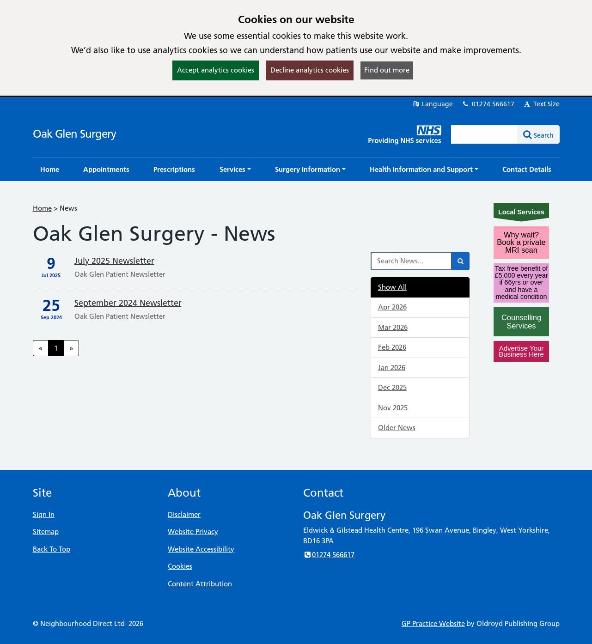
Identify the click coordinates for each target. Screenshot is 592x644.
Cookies (180, 566)
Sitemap (46, 531)
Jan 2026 (391, 367)
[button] (235, 169)
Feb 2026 (392, 347)
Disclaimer (184, 514)
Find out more (386, 70)
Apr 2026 (392, 307)
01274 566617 (488, 104)
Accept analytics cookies (215, 70)
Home (42, 208)
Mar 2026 (393, 327)
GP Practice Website (433, 623)
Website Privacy (193, 531)
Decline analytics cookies (309, 70)
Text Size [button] (541, 104)
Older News (396, 427)
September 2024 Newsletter (128, 303)
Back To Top (51, 549)
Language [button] (432, 104)
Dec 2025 (392, 387)
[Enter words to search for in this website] (484, 134)
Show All (392, 287)
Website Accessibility (201, 549)
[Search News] (411, 261)
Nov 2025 (393, 407)
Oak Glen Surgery (74, 133)
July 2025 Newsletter (114, 260)
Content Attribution (200, 583)
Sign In (44, 514)
